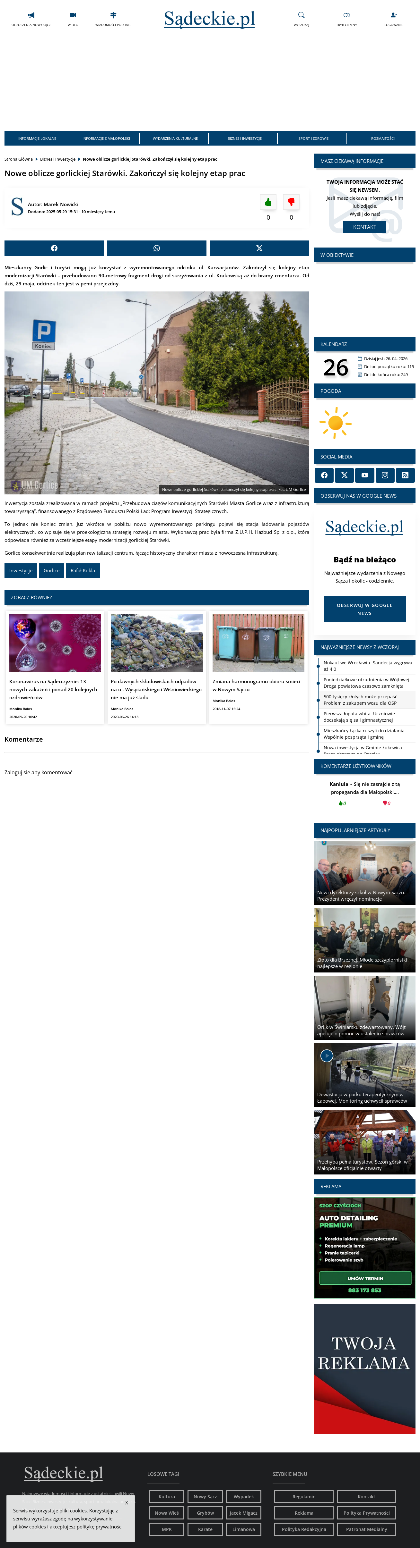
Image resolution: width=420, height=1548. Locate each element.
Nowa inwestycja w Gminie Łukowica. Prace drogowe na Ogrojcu (363, 751)
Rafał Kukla (83, 570)
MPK (167, 1529)
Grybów (205, 1513)
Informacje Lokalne (37, 138)
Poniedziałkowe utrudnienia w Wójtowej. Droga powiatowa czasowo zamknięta (367, 683)
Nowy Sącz (205, 1496)
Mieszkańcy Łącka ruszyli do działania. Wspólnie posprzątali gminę (365, 734)
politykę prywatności (100, 1526)
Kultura (167, 1496)
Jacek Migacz (244, 1513)
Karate (205, 1529)
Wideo (73, 19)
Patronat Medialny (366, 1529)
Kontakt (364, 227)
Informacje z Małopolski (106, 138)
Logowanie (394, 19)
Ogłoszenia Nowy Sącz (31, 19)
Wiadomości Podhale (113, 19)
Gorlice (51, 570)
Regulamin (304, 1496)
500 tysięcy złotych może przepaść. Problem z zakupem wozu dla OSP (361, 700)
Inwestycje (20, 570)
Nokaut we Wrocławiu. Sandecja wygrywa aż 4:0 (368, 666)
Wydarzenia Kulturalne (175, 138)
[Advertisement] (210, 83)
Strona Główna (18, 159)
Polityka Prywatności (367, 1513)
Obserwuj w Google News (365, 609)
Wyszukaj (301, 19)
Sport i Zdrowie (313, 138)
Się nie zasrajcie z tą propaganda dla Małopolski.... (364, 796)
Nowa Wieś (167, 1513)
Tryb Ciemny (346, 19)
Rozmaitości (383, 138)
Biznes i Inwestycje (245, 138)
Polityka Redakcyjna (304, 1529)
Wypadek (244, 1496)
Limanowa (243, 1529)
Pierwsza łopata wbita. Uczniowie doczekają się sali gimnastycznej (359, 717)
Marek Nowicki (61, 204)
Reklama (304, 1513)
